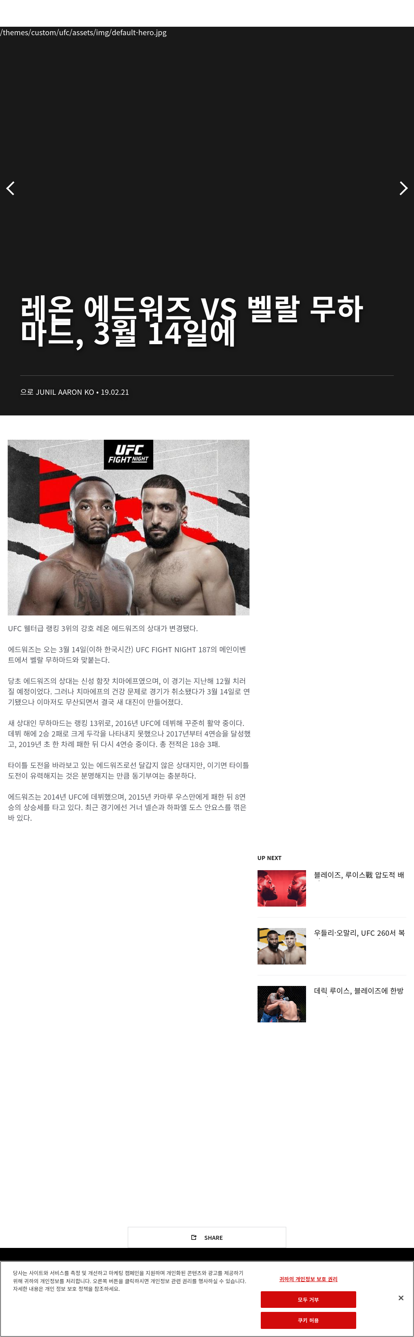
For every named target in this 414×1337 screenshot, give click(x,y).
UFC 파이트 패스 (319, 31)
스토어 (367, 31)
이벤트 (23, 31)
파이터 (88, 31)
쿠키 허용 (308, 1320)
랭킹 (54, 31)
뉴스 (119, 31)
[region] (207, 1299)
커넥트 (272, 31)
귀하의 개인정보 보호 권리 (308, 1279)
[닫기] (401, 1298)
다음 (401, 188)
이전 (13, 188)
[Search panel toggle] (387, 30)
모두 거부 (308, 1299)
